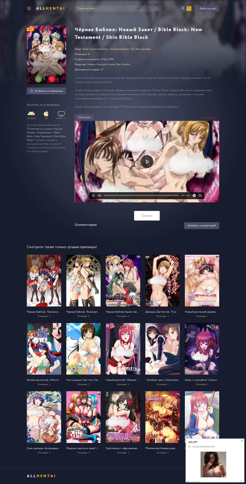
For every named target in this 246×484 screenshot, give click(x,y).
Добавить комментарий (202, 226)
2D (132, 49)
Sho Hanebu (123, 64)
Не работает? (210, 118)
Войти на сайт (208, 9)
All (50, 8)
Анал (85, 49)
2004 (111, 59)
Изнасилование (120, 49)
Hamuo (91, 64)
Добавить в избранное (46, 91)
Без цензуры (143, 49)
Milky (104, 59)
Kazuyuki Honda (106, 64)
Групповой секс (99, 49)
